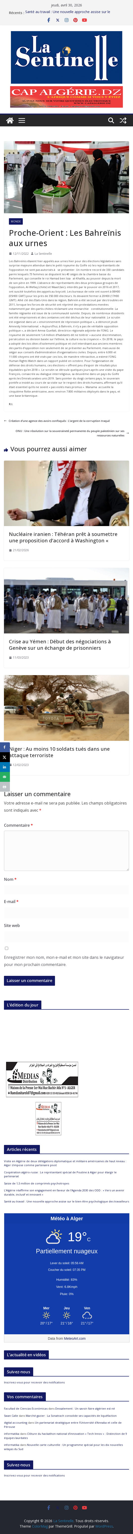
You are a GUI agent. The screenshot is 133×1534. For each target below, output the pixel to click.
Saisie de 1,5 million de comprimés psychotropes (36, 1183)
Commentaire (18, 825)
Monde (16, 221)
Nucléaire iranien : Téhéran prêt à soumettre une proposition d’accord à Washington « (63, 537)
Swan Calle (11, 1415)
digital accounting (15, 1422)
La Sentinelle (43, 254)
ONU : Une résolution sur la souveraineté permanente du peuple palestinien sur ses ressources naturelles (72, 433)
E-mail (11, 901)
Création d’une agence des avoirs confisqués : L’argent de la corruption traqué (57, 421)
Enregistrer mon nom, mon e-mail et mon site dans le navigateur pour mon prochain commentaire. (64, 961)
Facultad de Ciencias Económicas (26, 1408)
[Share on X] (5, 757)
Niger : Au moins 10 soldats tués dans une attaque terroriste (59, 752)
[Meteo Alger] (66, 1308)
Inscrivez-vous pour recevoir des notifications (34, 1382)
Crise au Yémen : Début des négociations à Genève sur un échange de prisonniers (60, 644)
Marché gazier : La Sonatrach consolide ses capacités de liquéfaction (71, 1415)
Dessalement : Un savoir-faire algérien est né (85, 1408)
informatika (11, 1434)
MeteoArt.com (75, 1338)
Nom (10, 879)
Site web (12, 925)
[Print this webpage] (5, 787)
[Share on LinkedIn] (5, 767)
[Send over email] (5, 777)
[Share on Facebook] (5, 747)
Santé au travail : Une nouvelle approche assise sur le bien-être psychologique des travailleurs (67, 10)
